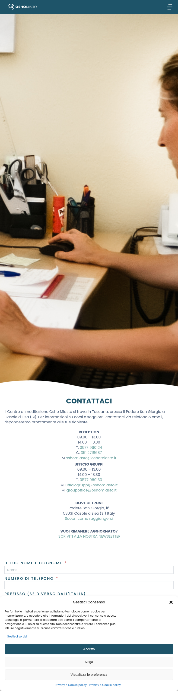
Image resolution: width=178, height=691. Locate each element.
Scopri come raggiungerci (89, 518)
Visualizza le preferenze (89, 674)
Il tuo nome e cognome (34, 563)
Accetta (89, 649)
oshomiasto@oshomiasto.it (91, 458)
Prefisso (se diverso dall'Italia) (45, 593)
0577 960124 (91, 447)
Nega (89, 662)
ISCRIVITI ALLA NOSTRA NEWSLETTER (89, 536)
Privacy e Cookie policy (71, 685)
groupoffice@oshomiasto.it (91, 490)
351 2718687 (91, 452)
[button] (171, 602)
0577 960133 (91, 479)
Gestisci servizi (17, 636)
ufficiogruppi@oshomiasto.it (91, 485)
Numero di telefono (29, 578)
